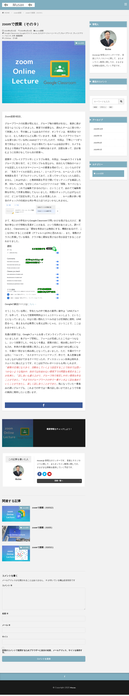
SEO (110, 107)
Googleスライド (26, 33)
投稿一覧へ (59, 482)
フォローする (60, 433)
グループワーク (66, 33)
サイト (5, 637)
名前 (5, 614)
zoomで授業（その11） (44, 548)
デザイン (103, 107)
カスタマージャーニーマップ (49, 33)
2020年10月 (99, 129)
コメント (7, 586)
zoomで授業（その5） (43, 528)
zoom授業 (17, 13)
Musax (73, 688)
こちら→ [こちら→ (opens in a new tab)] (32, 304)
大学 (13, 36)
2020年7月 (98, 136)
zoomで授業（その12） (44, 508)
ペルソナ (7, 36)
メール (6, 626)
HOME (7, 13)
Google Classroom (11, 33)
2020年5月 (98, 151)
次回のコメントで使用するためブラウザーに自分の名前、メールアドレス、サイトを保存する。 (42, 652)
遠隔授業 (19, 36)
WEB (95, 107)
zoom (35, 33)
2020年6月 (98, 143)
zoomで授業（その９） (34, 13)
